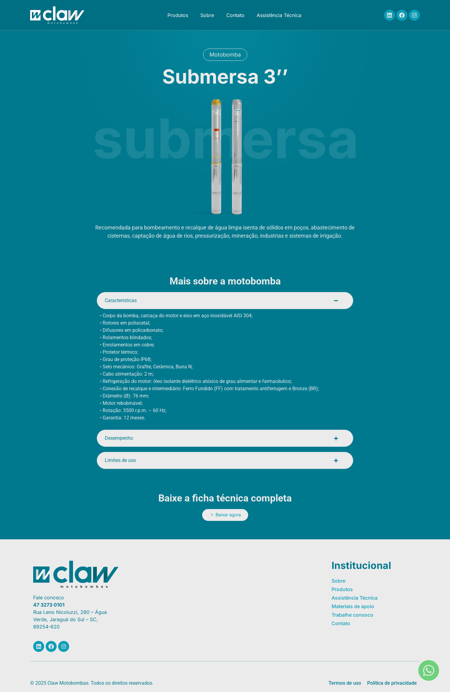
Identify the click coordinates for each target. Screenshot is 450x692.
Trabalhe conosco (352, 615)
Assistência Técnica (279, 15)
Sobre (207, 15)
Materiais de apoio (353, 606)
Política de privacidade (392, 683)
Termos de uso (345, 683)
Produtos (177, 15)
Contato (235, 15)
